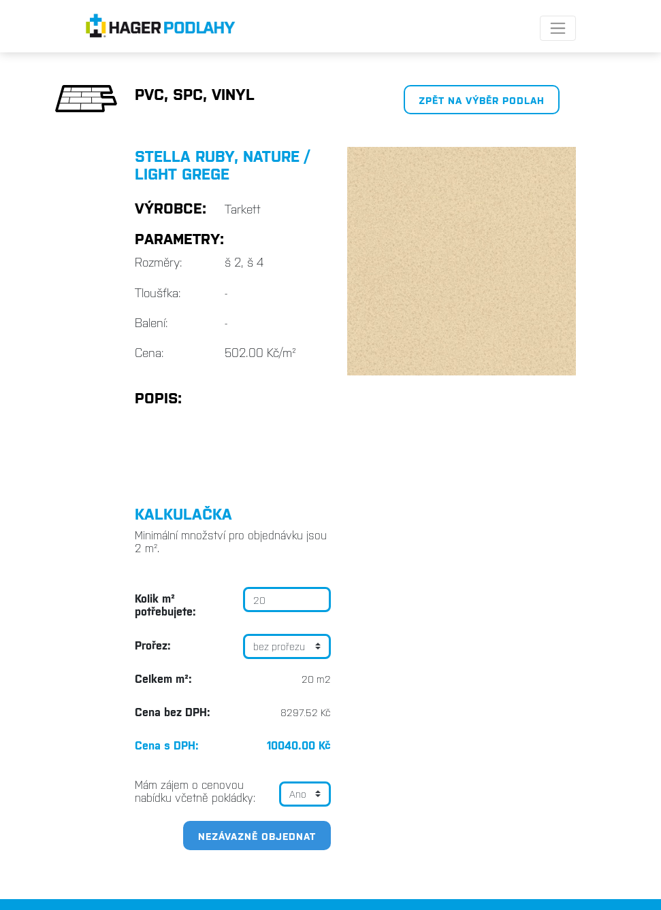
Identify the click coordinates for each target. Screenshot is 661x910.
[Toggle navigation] (558, 28)
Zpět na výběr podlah (482, 99)
